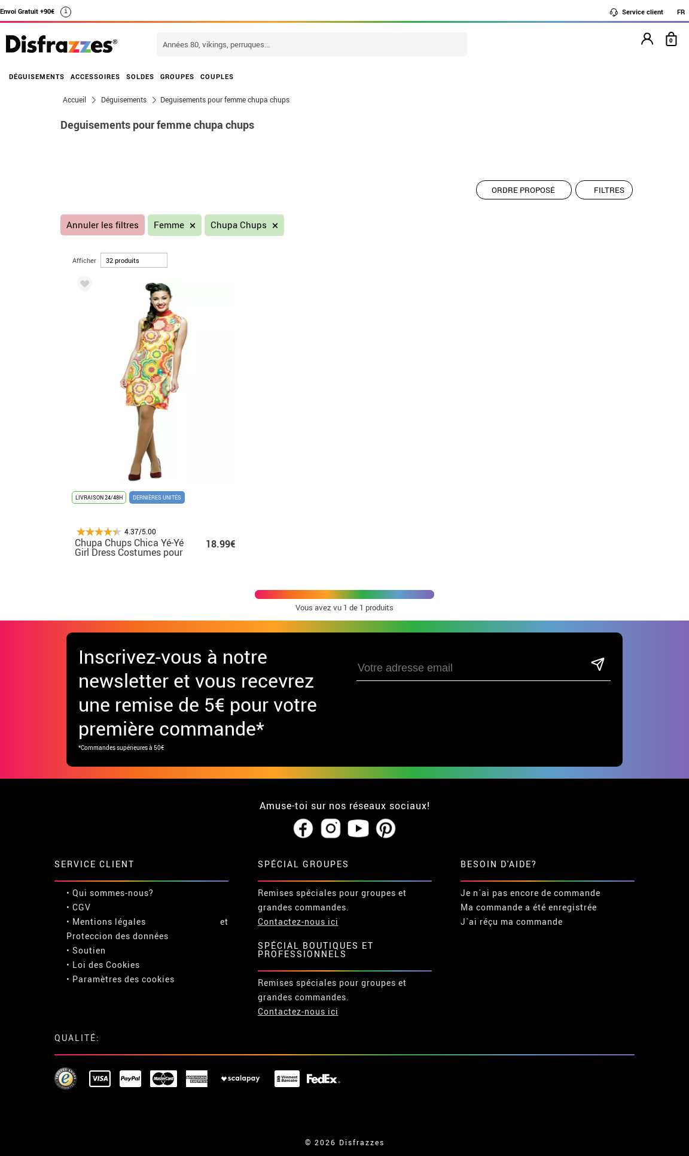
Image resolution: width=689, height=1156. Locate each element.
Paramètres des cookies (123, 979)
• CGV (78, 907)
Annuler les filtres (102, 224)
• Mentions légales (106, 921)
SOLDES (140, 76)
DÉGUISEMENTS (37, 76)
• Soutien (86, 950)
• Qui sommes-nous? (110, 892)
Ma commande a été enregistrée (529, 907)
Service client (636, 12)
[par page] (133, 260)
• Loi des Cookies (103, 964)
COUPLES (217, 76)
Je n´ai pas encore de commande (530, 892)
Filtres (609, 189)
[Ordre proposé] (524, 189)
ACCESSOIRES (95, 76)
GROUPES (177, 76)
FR (681, 11)
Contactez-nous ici (298, 921)
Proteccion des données (117, 936)
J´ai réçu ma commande (512, 921)
